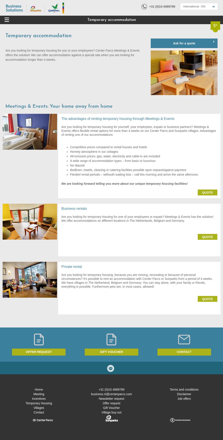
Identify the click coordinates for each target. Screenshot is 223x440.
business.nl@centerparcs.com (111, 394)
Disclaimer (184, 394)
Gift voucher (111, 352)
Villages (39, 408)
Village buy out (111, 412)
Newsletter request (111, 398)
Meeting (38, 394)
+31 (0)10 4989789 (112, 389)
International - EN (194, 6)
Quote (207, 192)
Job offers (184, 398)
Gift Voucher (111, 408)
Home (39, 389)
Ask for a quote (184, 43)
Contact (184, 352)
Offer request (39, 352)
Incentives (39, 398)
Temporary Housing (39, 403)
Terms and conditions (184, 389)
